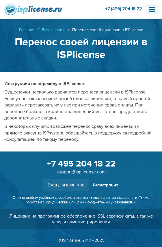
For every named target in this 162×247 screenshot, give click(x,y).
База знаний (53, 29)
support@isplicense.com (81, 172)
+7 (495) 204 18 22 (123, 9)
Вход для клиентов (66, 185)
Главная (26, 29)
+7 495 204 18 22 (81, 164)
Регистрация (106, 185)
